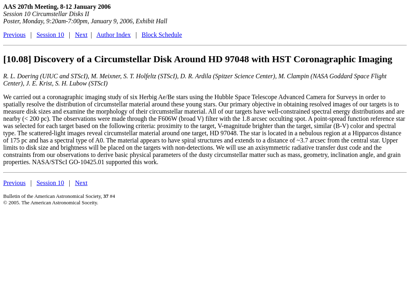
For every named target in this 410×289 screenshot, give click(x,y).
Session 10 (50, 34)
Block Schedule (162, 34)
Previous (14, 34)
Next (81, 34)
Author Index (113, 34)
